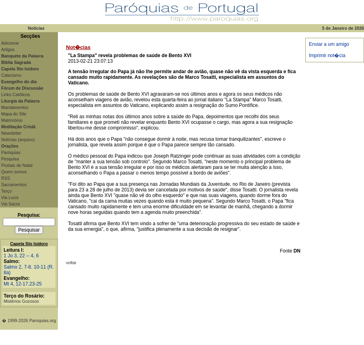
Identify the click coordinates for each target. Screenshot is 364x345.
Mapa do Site (14, 113)
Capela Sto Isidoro (29, 243)
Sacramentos (14, 184)
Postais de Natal (17, 165)
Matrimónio (12, 120)
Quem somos (14, 171)
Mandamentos (15, 107)
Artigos (7, 49)
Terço (6, 191)
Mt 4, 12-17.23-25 (23, 284)
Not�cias (78, 47)
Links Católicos (15, 94)
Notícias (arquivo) (18, 139)
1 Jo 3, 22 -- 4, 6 (21, 256)
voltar (71, 262)
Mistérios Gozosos (21, 301)
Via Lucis (10, 197)
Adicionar (10, 43)
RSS (5, 178)
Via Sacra (10, 203)
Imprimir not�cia (327, 55)
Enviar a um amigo (329, 44)
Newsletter (11, 133)
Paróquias (11, 152)
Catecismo (11, 75)
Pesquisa (10, 158)
